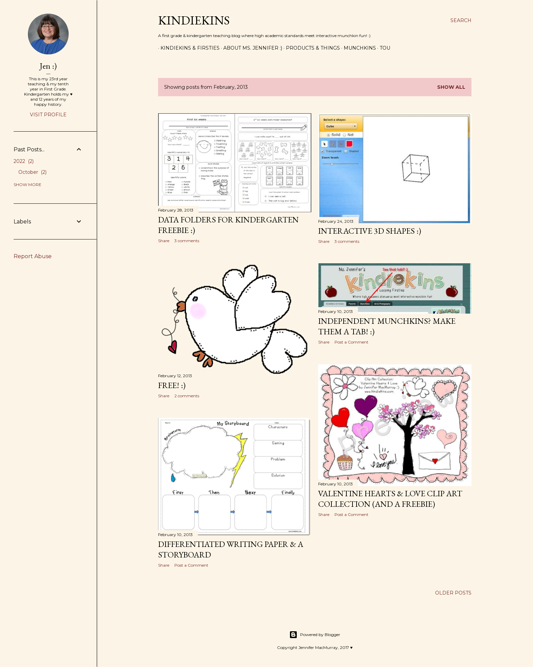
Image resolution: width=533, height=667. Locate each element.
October (32, 172)
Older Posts (453, 593)
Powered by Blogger (314, 635)
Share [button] (163, 240)
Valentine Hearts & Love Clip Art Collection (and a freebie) (390, 498)
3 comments (186, 240)
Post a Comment (351, 342)
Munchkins (357, 48)
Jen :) (48, 66)
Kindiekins (194, 20)
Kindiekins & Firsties (187, 48)
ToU (382, 48)
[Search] (460, 20)
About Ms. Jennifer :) (250, 48)
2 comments (186, 395)
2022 (24, 161)
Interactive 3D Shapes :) (369, 231)
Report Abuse (33, 256)
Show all (451, 87)
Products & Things (310, 48)
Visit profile (48, 115)
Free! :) (172, 385)
